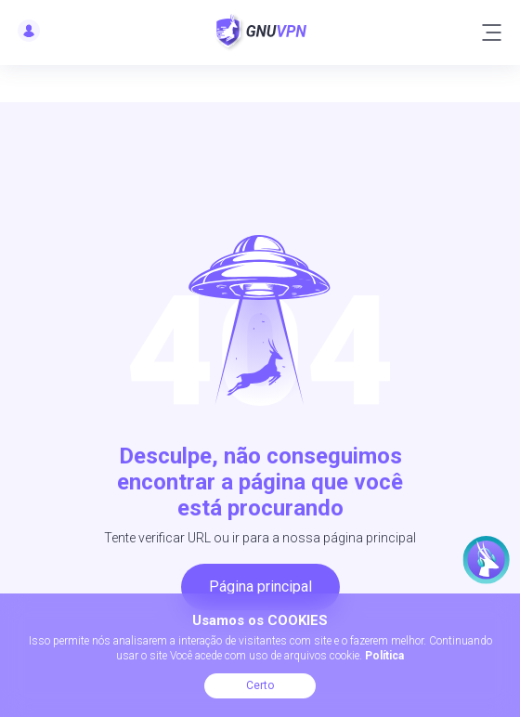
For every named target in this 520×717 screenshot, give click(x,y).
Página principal (260, 586)
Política (384, 655)
